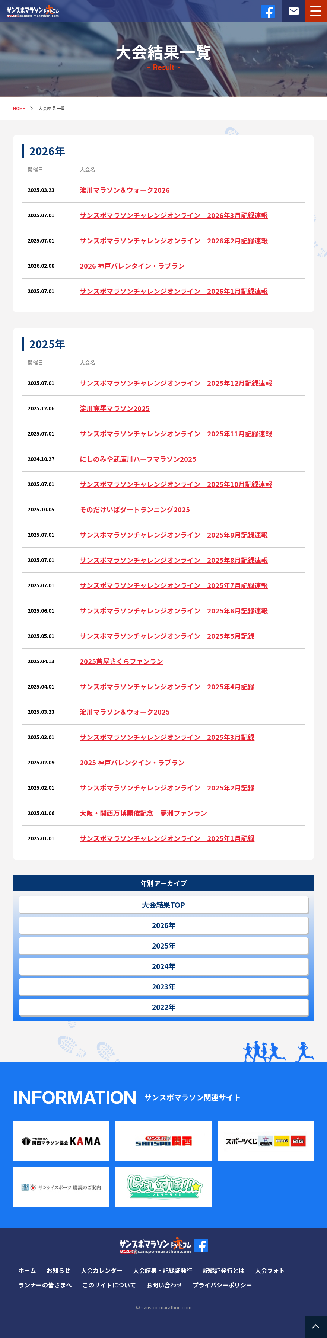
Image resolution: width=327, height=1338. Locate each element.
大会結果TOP (163, 904)
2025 (160, 945)
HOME (19, 108)
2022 (160, 1007)
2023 (160, 986)
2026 (160, 925)
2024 (160, 966)
